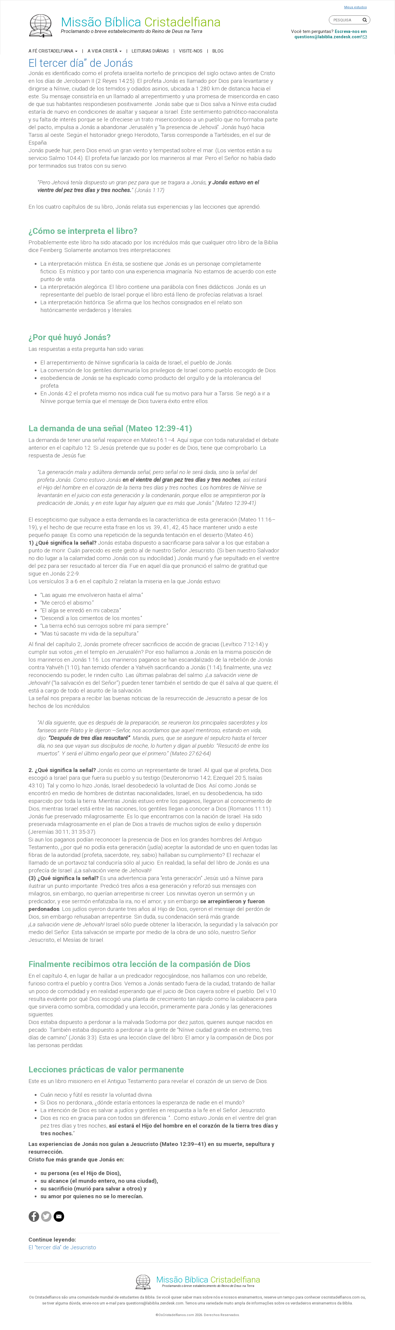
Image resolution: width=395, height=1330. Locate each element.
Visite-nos (190, 51)
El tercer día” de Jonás (80, 63)
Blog (217, 51)
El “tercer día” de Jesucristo (62, 1247)
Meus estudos (355, 7)
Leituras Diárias (150, 51)
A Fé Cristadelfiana (52, 51)
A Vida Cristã (105, 51)
